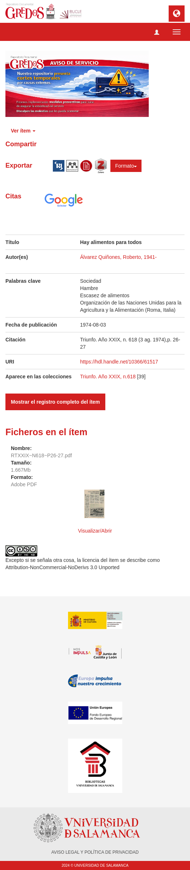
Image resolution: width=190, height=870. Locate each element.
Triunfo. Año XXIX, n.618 (108, 376)
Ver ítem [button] (23, 131)
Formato (126, 166)
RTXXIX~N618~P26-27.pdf (41, 455)
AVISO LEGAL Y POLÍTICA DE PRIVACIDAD (95, 852)
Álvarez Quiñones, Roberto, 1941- (118, 257)
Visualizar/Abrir (95, 531)
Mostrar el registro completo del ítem (55, 402)
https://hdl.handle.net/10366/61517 (119, 362)
